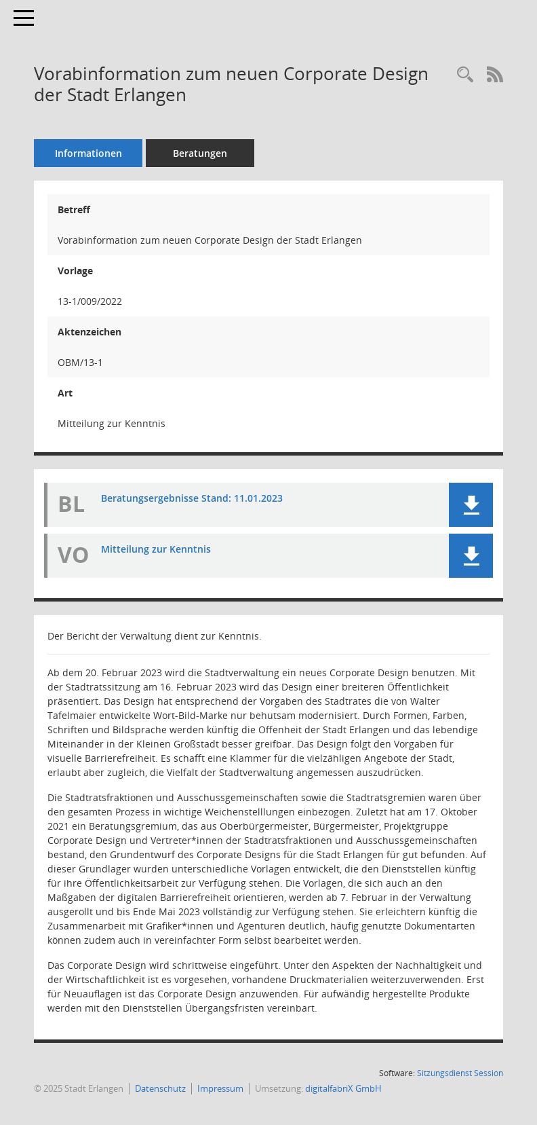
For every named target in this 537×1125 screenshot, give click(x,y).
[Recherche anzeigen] (465, 75)
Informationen (88, 153)
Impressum (220, 1088)
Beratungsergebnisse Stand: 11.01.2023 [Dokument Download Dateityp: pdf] (192, 498)
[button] (471, 505)
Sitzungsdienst (460, 1073)
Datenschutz (160, 1088)
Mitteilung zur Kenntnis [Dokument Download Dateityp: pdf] (156, 548)
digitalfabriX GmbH (343, 1088)
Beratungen (200, 153)
